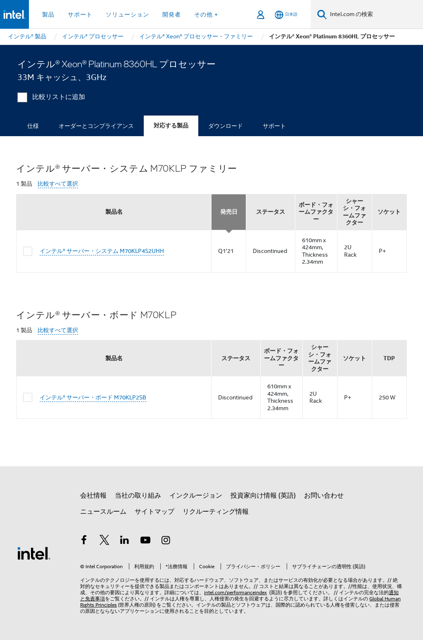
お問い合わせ (324, 495)
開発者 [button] (171, 14)
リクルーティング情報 (216, 512)
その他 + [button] (206, 14)
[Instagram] (166, 541)
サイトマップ (154, 512)
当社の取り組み (138, 495)
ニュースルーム (103, 512)
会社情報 (93, 495)
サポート (274, 126)
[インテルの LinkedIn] (125, 541)
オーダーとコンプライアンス (96, 126)
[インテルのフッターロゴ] (33, 553)
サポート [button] (80, 14)
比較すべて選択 (58, 183)
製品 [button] (48, 14)
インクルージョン (195, 495)
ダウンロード (225, 126)
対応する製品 (171, 126)
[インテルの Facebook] (84, 541)
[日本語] (286, 14)
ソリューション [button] (127, 14)
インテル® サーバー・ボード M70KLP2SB (93, 397)
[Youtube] (145, 541)
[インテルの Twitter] (104, 541)
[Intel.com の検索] (375, 14)
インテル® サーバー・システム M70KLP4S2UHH (102, 251)
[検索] (322, 14)
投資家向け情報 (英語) (263, 495)
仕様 (33, 126)
